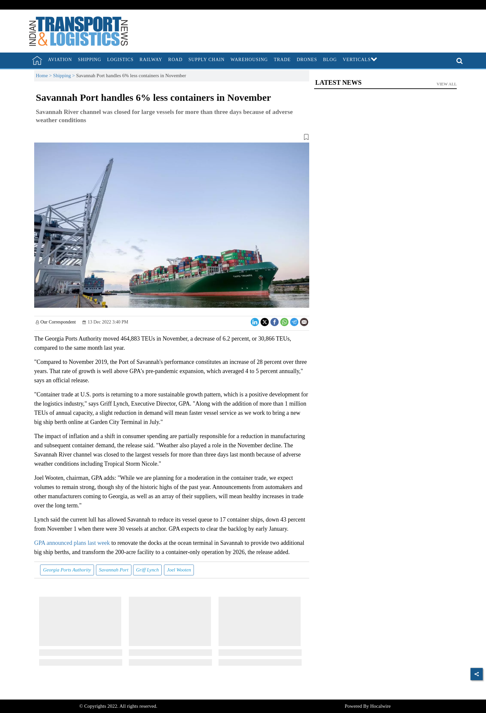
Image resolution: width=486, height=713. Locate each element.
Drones (307, 59)
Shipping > (64, 75)
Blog (330, 59)
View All (447, 83)
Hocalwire (380, 706)
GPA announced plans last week (72, 543)
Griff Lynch (147, 569)
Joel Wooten (179, 569)
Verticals (360, 59)
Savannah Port (113, 569)
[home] (37, 60)
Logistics (120, 59)
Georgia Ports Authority (67, 569)
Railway (151, 59)
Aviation (60, 59)
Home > (44, 75)
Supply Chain (207, 59)
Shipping (89, 59)
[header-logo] (78, 30)
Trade (282, 59)
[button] (171, 138)
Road (175, 59)
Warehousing (249, 59)
